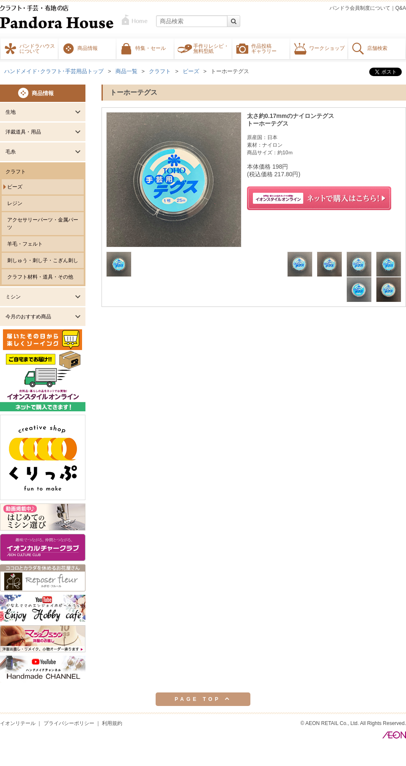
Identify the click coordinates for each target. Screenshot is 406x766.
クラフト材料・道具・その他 (40, 277)
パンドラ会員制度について (359, 8)
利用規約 (112, 723)
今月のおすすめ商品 (28, 317)
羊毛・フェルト (25, 244)
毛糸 (10, 152)
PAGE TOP (203, 698)
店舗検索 (377, 47)
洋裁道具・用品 (23, 132)
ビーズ (14, 187)
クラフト (15, 172)
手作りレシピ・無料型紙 (211, 48)
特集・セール (150, 47)
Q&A (400, 8)
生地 (10, 112)
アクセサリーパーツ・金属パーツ (42, 223)
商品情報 (87, 47)
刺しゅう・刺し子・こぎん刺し (42, 260)
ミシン (13, 297)
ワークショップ (327, 47)
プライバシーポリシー (69, 723)
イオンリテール (18, 723)
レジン (14, 203)
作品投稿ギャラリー (264, 48)
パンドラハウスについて (37, 48)
